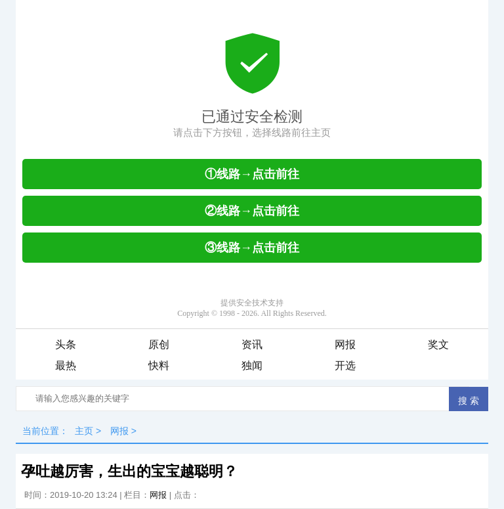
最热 (65, 365)
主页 (84, 431)
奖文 (438, 344)
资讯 (252, 344)
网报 (345, 344)
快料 (158, 365)
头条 (65, 344)
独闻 (252, 365)
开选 (345, 365)
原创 (158, 344)
